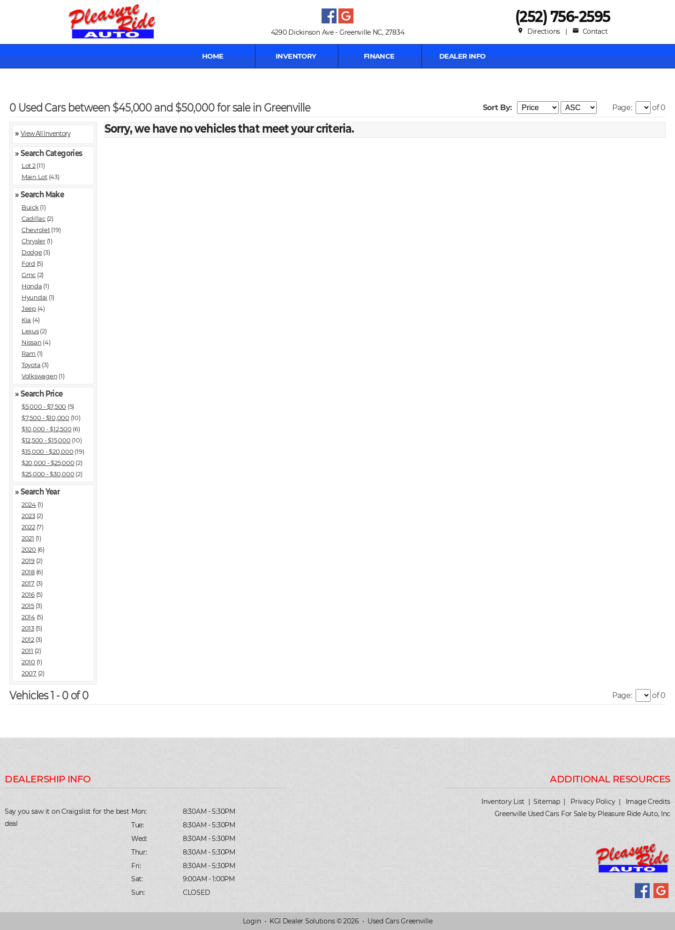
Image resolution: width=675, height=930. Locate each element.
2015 (28, 605)
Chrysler (33, 241)
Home (213, 56)
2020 (29, 549)
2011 (27, 650)
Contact (590, 31)
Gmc (29, 274)
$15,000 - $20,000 (48, 451)
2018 (28, 572)
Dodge (32, 252)
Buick (30, 207)
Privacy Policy (592, 801)
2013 (28, 628)
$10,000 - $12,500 (47, 429)
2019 (28, 560)
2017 (28, 583)
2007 (29, 673)
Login (252, 921)
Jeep (29, 308)
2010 (28, 662)
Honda (32, 286)
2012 (28, 639)
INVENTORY (296, 56)
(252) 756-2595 (562, 16)
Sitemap (546, 801)
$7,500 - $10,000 (45, 417)
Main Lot (34, 176)
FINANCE (379, 56)
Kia (26, 319)
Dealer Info (462, 56)
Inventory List (503, 801)
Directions (538, 31)
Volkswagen (39, 376)
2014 (28, 617)
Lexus (30, 331)
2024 (29, 504)
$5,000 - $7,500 (44, 406)
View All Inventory (45, 132)
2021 (28, 538)
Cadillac (33, 218)
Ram (29, 353)
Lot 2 (29, 165)
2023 (28, 515)
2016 (28, 594)
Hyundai (34, 297)
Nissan (31, 342)
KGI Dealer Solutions (302, 921)
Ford (28, 263)
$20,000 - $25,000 (48, 462)
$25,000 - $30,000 (48, 474)
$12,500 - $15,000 (46, 440)
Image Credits (648, 801)
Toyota (31, 364)
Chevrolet (36, 229)
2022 (28, 527)
